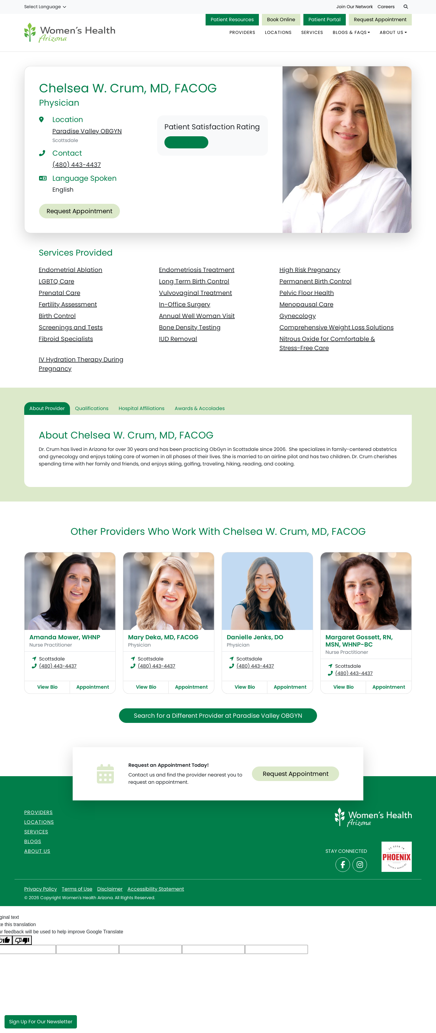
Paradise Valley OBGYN (87, 133)
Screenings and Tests (71, 330)
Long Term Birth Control (194, 284)
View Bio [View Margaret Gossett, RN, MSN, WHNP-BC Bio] (343, 689)
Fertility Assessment (68, 307)
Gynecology (297, 318)
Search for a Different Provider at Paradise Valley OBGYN (218, 718)
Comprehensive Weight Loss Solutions (336, 330)
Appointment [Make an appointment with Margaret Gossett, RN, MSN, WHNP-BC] (388, 689)
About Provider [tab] (47, 410)
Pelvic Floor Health (306, 295)
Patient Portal (325, 19)
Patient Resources (232, 19)
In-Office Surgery (184, 307)
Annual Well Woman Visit (197, 318)
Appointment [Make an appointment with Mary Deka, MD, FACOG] (191, 689)
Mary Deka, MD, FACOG (163, 639)
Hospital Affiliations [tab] (141, 410)
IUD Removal (178, 341)
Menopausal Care (306, 307)
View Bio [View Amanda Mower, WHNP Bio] (47, 689)
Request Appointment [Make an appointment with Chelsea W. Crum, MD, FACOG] (79, 214)
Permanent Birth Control (315, 284)
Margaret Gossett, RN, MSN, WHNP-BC (359, 643)
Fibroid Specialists (66, 341)
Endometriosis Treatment (196, 272)
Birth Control (57, 318)
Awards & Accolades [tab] (200, 410)
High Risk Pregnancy (309, 272)
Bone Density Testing (190, 330)
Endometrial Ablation (70, 272)
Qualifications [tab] (91, 410)
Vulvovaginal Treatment (195, 295)
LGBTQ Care (56, 284)
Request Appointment (380, 19)
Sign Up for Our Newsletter (40, 1021)
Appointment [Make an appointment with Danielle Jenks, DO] (290, 689)
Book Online (281, 19)
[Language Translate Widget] (45, 7)
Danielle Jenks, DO (255, 639)
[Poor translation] (22, 942)
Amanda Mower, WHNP (64, 639)
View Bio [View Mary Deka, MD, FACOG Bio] (146, 689)
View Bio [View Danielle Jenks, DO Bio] (245, 689)
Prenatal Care (59, 295)
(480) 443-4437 (76, 167)
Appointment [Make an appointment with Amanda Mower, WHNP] (92, 689)
